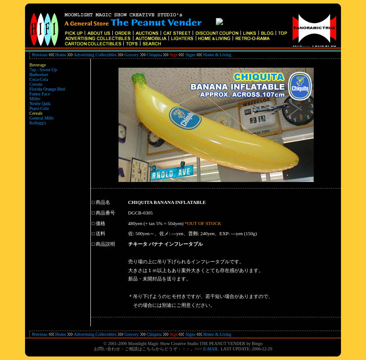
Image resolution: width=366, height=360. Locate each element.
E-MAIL (211, 348)
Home (60, 54)
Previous (39, 54)
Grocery (131, 54)
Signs (190, 54)
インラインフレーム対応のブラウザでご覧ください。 (183, 28)
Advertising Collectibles (95, 54)
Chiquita (154, 54)
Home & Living (217, 54)
